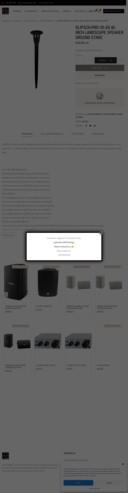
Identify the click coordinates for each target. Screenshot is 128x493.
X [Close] (101, 232)
